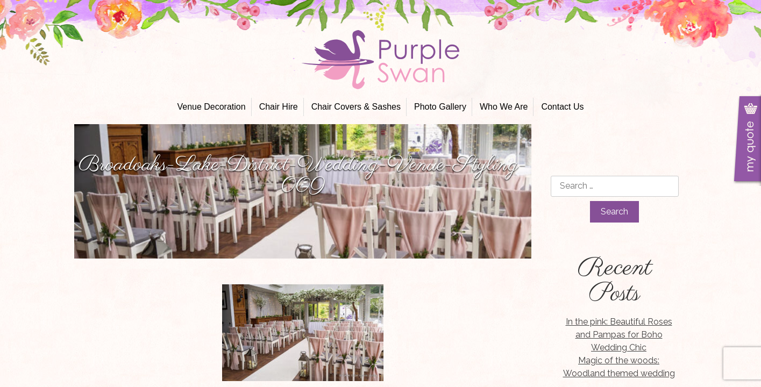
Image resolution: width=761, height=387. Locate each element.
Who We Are (504, 106)
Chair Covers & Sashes (356, 106)
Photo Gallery (440, 106)
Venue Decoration (211, 106)
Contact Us (562, 106)
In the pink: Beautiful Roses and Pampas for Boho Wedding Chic (619, 335)
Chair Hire (278, 106)
